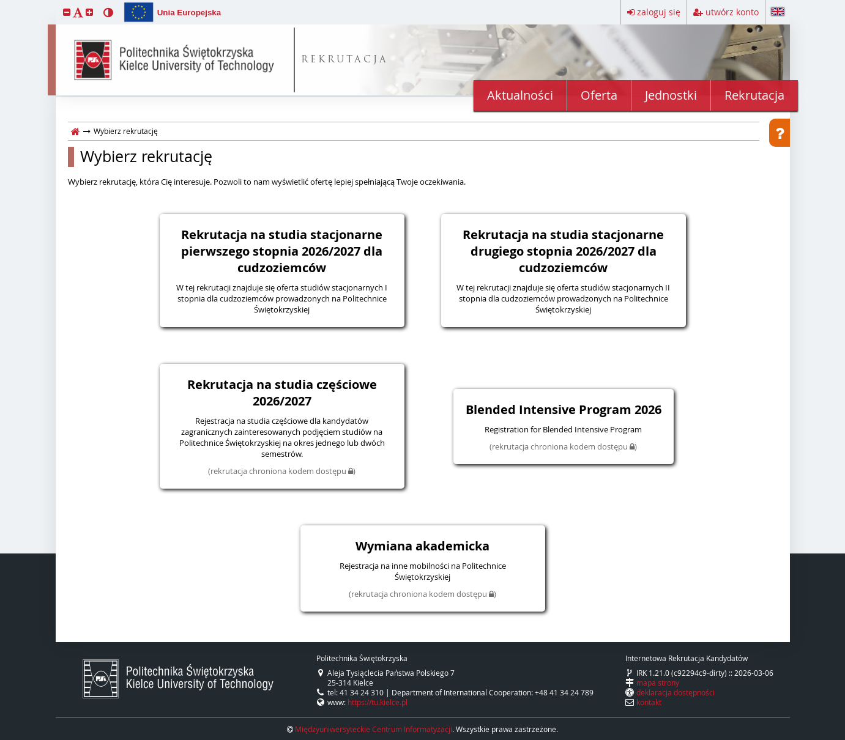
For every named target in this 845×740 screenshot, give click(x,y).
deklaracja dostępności (675, 692)
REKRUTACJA (345, 60)
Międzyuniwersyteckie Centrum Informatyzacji (373, 729)
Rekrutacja (754, 95)
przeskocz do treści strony (3, 3)
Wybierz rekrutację (146, 156)
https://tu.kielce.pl (378, 702)
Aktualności (520, 95)
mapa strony (657, 682)
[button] (66, 12)
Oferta (599, 95)
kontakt (648, 702)
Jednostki (671, 95)
